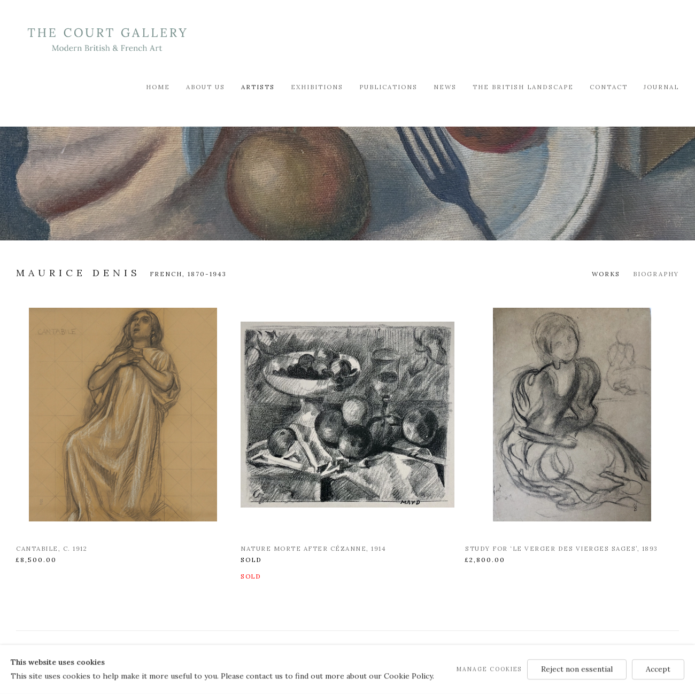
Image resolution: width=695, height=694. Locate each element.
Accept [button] (658, 669)
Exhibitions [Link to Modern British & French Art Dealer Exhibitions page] (317, 87)
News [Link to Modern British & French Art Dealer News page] (445, 87)
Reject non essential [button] (577, 669)
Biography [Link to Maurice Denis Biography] (656, 274)
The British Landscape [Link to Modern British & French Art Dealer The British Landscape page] (523, 87)
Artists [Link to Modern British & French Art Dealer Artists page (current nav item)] (258, 87)
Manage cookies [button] (489, 669)
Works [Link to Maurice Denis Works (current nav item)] (606, 274)
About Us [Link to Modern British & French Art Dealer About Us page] (205, 87)
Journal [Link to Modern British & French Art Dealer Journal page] (661, 87)
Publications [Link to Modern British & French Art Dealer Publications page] (388, 87)
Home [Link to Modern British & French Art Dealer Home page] (158, 87)
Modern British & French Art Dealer (107, 40)
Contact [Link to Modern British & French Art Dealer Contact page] (609, 87)
